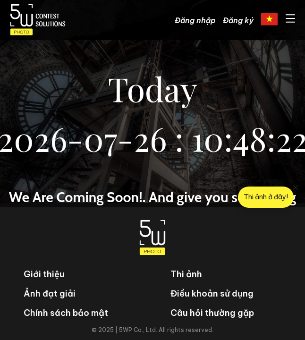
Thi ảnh (186, 274)
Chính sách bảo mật (66, 312)
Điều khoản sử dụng (212, 293)
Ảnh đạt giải (50, 293)
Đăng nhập (195, 20)
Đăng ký (238, 20)
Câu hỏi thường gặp (212, 312)
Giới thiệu (44, 274)
